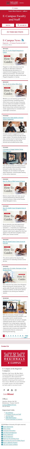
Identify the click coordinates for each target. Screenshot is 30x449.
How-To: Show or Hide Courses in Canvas (14, 181)
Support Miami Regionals (15, 11)
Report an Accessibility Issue (11, 438)
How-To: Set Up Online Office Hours (12, 84)
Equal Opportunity (8, 426)
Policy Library (6, 428)
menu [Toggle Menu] (8, 25)
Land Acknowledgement (10, 432)
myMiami (25, 11)
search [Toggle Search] (23, 25)
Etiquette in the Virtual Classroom (11, 300)
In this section (15, 32)
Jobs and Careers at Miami (10, 444)
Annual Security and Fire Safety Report (14, 440)
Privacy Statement (8, 434)
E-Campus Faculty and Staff (14, 17)
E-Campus (15, 8)
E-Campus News (7, 45)
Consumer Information (9, 430)
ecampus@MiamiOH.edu (9, 405)
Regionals (5, 43)
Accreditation (9, 412)
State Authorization (11, 417)
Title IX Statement (8, 436)
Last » (26, 337)
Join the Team (9, 416)
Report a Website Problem (10, 442)
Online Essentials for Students (14, 419)
